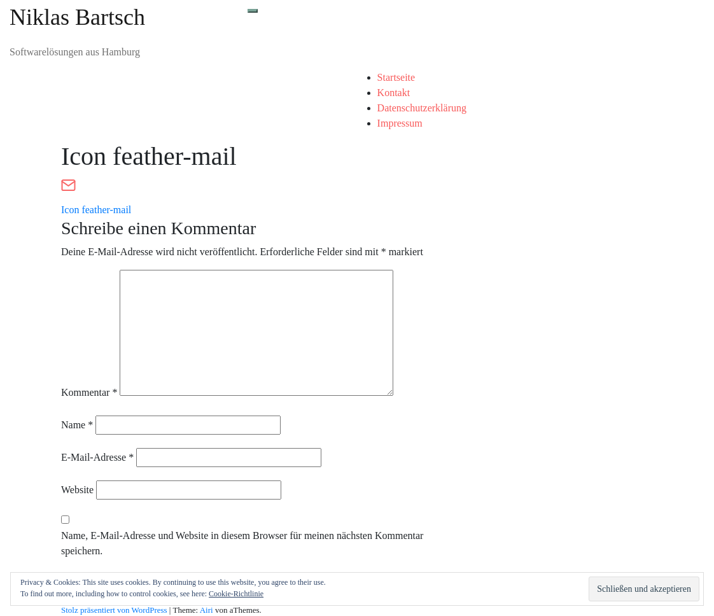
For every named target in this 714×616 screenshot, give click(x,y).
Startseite (396, 77)
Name (77, 424)
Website (77, 489)
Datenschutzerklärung (421, 107)
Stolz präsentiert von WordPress (114, 610)
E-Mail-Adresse (97, 457)
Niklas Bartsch (77, 17)
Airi (206, 610)
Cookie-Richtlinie (236, 593)
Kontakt (393, 92)
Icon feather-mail (96, 209)
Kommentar (89, 392)
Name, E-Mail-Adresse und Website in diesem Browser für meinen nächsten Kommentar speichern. (242, 543)
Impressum (400, 123)
